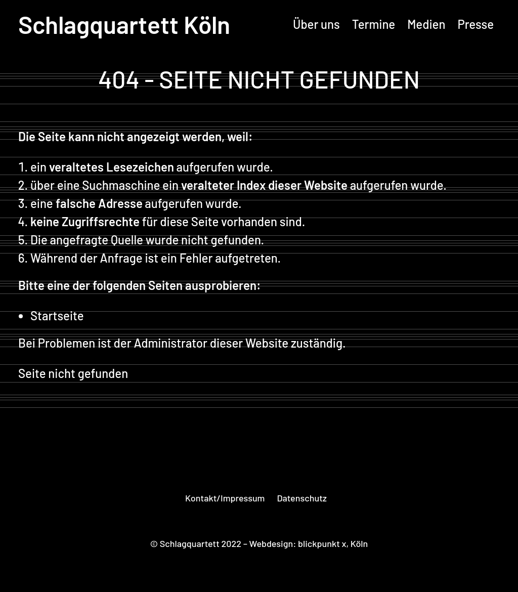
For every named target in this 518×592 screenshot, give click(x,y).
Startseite (57, 315)
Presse (475, 24)
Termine (373, 24)
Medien (426, 24)
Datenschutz (301, 497)
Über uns (316, 24)
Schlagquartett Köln (124, 24)
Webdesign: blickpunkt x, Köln (308, 543)
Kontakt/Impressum (225, 497)
